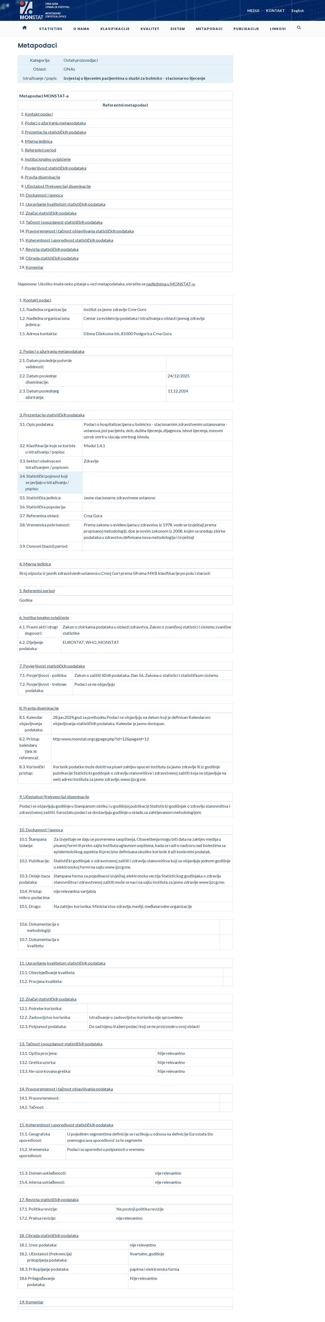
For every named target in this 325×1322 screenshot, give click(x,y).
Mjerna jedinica (38, 141)
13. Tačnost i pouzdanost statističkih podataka (61, 1043)
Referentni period (40, 149)
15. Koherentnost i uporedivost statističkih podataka (66, 1124)
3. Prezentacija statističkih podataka (52, 414)
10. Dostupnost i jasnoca (41, 829)
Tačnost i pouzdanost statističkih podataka (64, 222)
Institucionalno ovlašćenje (48, 159)
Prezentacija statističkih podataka (55, 131)
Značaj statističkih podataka (51, 212)
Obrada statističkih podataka (52, 257)
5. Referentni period (37, 590)
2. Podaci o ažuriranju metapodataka (51, 351)
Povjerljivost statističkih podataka (55, 167)
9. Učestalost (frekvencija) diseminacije (54, 796)
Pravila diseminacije (42, 176)
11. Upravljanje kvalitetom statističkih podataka (62, 963)
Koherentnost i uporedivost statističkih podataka (69, 240)
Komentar (35, 267)
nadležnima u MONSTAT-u (170, 283)
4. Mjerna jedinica (35, 563)
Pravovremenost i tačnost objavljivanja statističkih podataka (80, 230)
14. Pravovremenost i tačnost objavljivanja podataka (66, 1088)
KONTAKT (275, 10)
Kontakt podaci (39, 113)
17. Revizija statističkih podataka (49, 1199)
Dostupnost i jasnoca (44, 194)
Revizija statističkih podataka (52, 249)
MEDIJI (253, 10)
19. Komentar (31, 1301)
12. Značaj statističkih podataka (47, 998)
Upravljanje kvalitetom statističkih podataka (65, 204)
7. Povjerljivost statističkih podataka (52, 665)
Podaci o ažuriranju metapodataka (55, 122)
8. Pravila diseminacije (39, 708)
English (298, 10)
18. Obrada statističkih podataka (49, 1235)
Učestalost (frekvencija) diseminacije (58, 186)
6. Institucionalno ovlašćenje (44, 617)
